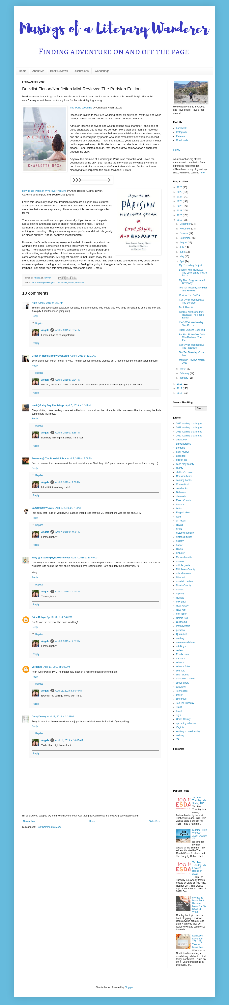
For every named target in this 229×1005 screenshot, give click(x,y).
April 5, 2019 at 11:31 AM (83, 355)
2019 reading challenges (43, 282)
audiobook (181, 439)
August (184, 242)
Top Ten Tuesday (185, 703)
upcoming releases (186, 723)
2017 (180, 388)
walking (180, 735)
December (185, 223)
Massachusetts (184, 557)
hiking (179, 528)
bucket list (181, 459)
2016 (180, 393)
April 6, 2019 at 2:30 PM (67, 482)
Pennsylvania (183, 626)
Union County (183, 719)
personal (180, 630)
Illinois (179, 549)
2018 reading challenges (189, 427)
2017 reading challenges (189, 423)
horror (179, 545)
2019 (180, 220)
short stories (182, 674)
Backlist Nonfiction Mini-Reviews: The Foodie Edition (191, 315)
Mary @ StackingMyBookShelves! (51, 557)
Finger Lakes (183, 512)
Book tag (181, 456)
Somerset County (185, 678)
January (184, 377)
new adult (181, 601)
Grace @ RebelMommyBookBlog (50, 355)
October (184, 233)
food (178, 516)
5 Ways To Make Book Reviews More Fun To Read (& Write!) (199, 904)
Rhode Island (183, 654)
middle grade (183, 565)
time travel (181, 698)
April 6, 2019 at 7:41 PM (68, 508)
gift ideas (181, 520)
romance (181, 658)
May (182, 256)
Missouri (180, 577)
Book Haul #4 (186, 307)
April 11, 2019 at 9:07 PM (68, 690)
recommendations (185, 642)
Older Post (154, 821)
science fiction (183, 666)
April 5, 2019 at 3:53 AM (50, 303)
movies (180, 589)
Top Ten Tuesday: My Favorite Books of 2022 (199, 868)
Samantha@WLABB (43, 508)
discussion (181, 496)
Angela (45, 330)
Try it (178, 715)
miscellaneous (183, 573)
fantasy (180, 504)
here (202, 172)
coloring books (183, 480)
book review (61, 282)
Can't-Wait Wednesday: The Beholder (191, 301)
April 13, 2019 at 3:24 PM (60, 716)
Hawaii (179, 524)
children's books (184, 472)
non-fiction (80, 282)
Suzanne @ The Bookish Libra (49, 458)
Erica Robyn (39, 617)
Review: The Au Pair (190, 295)
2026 (180, 187)
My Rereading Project (190, 265)
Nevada (180, 597)
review (179, 650)
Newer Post (29, 821)
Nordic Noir (182, 618)
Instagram (181, 132)
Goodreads (182, 140)
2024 (180, 196)
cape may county (185, 464)
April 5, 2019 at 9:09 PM (79, 458)
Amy (34, 303)
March (183, 368)
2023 (180, 201)
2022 (180, 206)
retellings (181, 646)
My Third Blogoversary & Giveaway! (192, 281)
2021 (180, 210)
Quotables (181, 634)
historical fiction (184, 537)
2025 (180, 192)
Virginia (180, 727)
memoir (180, 561)
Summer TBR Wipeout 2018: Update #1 (199, 834)
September (186, 238)
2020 (180, 215)
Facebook (181, 128)
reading (180, 638)
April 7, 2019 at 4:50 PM (67, 532)
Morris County (183, 585)
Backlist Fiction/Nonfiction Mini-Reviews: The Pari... (192, 337)
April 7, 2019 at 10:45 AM (84, 557)
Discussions (81, 71)
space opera (182, 682)
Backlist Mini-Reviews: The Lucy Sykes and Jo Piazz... (193, 272)
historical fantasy (185, 532)
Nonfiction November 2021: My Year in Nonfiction (197, 941)
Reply (35, 316)
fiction (71, 282)
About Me (38, 71)
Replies (39, 323)
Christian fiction (184, 476)
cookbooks (181, 488)
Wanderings (102, 71)
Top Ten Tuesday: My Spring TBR (199, 800)
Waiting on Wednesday (188, 731)
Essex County (183, 500)
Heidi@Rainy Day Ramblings (48, 405)
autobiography (183, 443)
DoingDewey (39, 716)
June (182, 252)
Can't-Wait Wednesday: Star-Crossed (191, 324)
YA (177, 739)
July (182, 247)
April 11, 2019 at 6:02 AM (56, 666)
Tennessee (182, 691)
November (185, 228)
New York (181, 609)
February (185, 373)
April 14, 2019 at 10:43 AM (69, 740)
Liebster (180, 553)
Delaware (181, 492)
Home (22, 71)
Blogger (129, 987)
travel (179, 711)
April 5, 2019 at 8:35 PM (67, 432)
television (181, 686)
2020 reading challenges (189, 435)
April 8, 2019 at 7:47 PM (59, 617)
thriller (179, 695)
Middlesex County (185, 569)
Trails (179, 707)
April (182, 261)
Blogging (181, 447)
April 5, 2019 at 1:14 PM (78, 405)
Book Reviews (59, 71)
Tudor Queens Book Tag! (192, 330)
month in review (184, 581)
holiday (180, 541)
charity (179, 468)
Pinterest (181, 136)
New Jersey (182, 605)
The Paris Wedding (81, 107)
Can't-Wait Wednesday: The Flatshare (191, 346)
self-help (180, 670)
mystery (180, 593)
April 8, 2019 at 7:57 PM (67, 641)
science (180, 662)
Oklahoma (181, 622)
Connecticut (182, 484)
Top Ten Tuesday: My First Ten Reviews (193, 289)
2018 (180, 383)
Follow (176, 150)
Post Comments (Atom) (49, 827)
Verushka (37, 666)
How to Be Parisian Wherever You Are (44, 190)
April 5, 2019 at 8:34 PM (67, 330)
